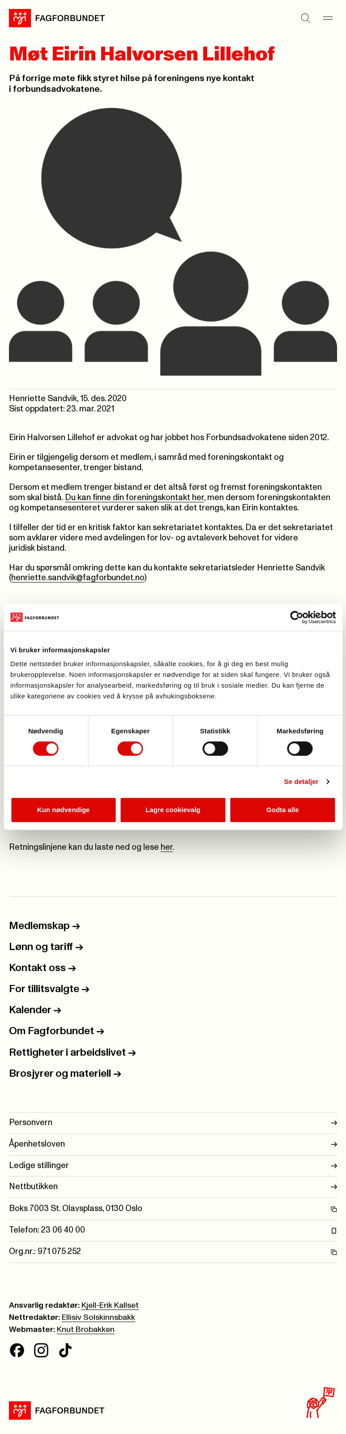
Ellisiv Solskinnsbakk (98, 1318)
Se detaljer (301, 781)
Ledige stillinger (173, 1166)
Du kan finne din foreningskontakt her (134, 497)
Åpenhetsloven (173, 1144)
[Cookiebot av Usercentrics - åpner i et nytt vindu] (296, 617)
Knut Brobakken (86, 1330)
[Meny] (328, 18)
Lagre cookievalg (173, 809)
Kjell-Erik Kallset (110, 1305)
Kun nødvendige (63, 809)
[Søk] (306, 18)
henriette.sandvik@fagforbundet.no (77, 578)
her (167, 847)
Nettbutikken (173, 1187)
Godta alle (282, 809)
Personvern (173, 1123)
